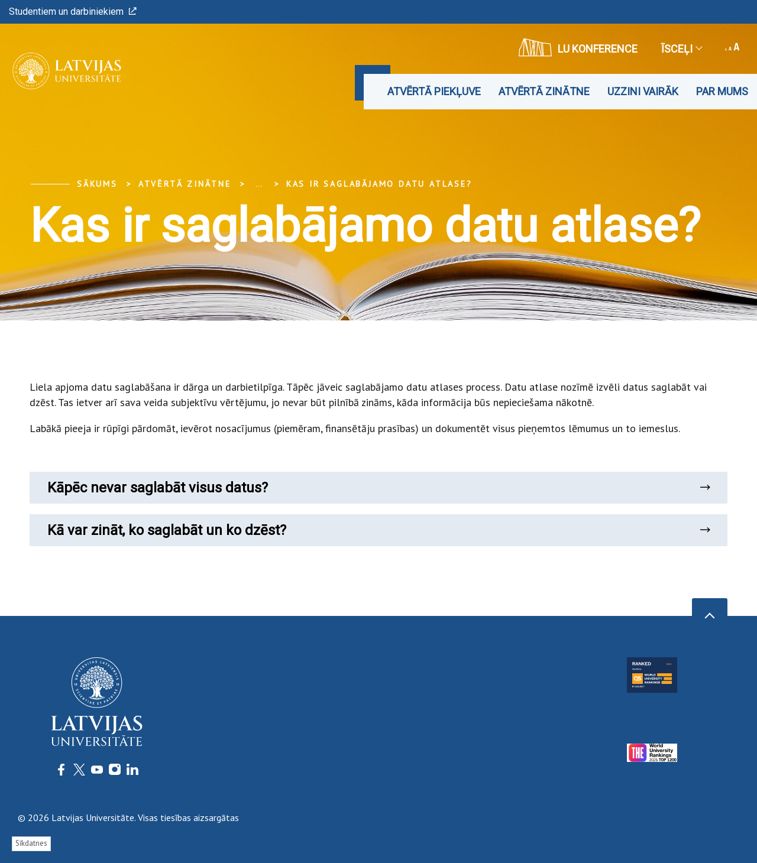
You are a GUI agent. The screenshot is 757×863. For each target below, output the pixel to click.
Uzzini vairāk (642, 91)
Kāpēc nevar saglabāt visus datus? (378, 487)
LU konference (578, 47)
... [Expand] (258, 184)
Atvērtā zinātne (544, 91)
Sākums (97, 184)
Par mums (722, 91)
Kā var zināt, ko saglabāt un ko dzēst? (378, 530)
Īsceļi (681, 49)
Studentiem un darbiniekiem (73, 11)
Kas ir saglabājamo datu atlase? (379, 184)
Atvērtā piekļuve (434, 91)
